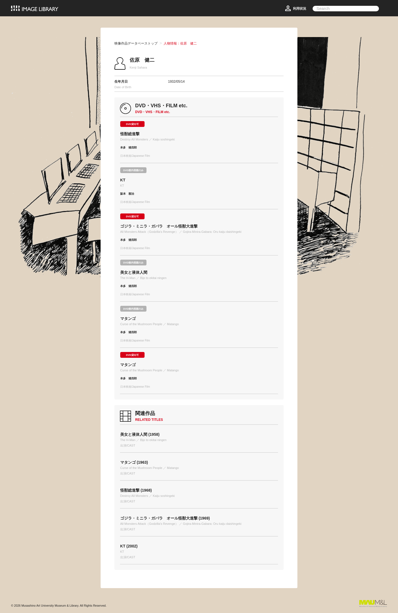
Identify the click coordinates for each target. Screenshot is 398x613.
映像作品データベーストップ (136, 43)
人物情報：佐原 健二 (180, 43)
